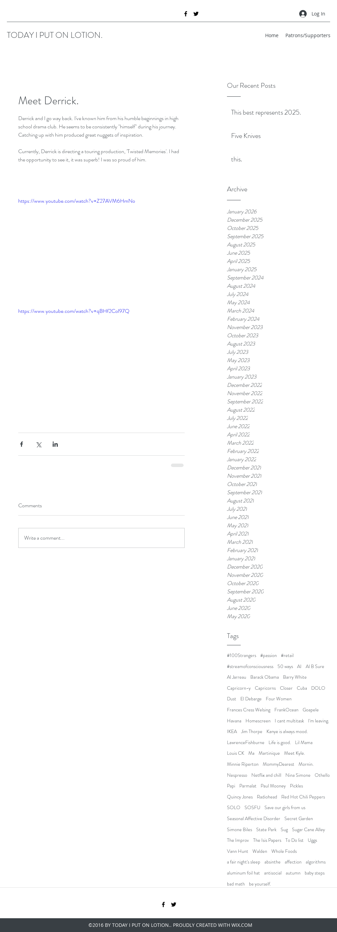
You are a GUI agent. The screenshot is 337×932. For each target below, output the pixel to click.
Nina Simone (298, 775)
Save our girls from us (284, 807)
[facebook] (185, 13)
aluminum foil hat (243, 873)
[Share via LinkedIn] (55, 444)
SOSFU (252, 807)
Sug (284, 829)
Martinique (269, 753)
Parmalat (248, 786)
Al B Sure (315, 666)
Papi (231, 786)
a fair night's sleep (243, 862)
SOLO (233, 807)
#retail (287, 655)
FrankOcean (286, 710)
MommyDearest (278, 764)
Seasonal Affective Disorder (253, 818)
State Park (266, 829)
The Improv (238, 840)
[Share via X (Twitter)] (38, 444)
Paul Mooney (273, 786)
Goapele (311, 710)
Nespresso (237, 775)
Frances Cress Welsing (248, 710)
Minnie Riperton (243, 764)
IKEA (232, 731)
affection (293, 862)
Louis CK (235, 753)
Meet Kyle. (294, 753)
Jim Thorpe (251, 731)
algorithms (316, 862)
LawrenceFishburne (245, 742)
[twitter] (196, 13)
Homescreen (258, 721)
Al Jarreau (236, 677)
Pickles (296, 786)
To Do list (294, 840)
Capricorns (265, 688)
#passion (268, 655)
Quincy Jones (240, 797)
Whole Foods (284, 851)
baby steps (315, 873)
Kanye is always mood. (287, 731)
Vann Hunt (237, 851)
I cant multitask (289, 721)
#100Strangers (241, 655)
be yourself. (260, 884)
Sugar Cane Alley (308, 829)
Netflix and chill (266, 775)
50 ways (285, 666)
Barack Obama (264, 677)
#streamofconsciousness (250, 666)
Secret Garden (298, 818)
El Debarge (251, 699)
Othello (322, 775)
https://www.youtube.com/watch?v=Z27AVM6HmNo (76, 201)
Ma (251, 753)
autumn (293, 873)
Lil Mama (304, 742)
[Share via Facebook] (21, 444)
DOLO (318, 688)
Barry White (295, 677)
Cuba (302, 688)
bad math (236, 884)
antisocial (273, 873)
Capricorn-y (239, 688)
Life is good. (280, 742)
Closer (286, 688)
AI (299, 666)
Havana (234, 721)
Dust (231, 699)
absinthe (272, 862)
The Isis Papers (267, 840)
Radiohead (267, 797)
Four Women (279, 699)
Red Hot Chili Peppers (303, 797)
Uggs (312, 840)
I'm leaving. (318, 721)
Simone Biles (239, 829)
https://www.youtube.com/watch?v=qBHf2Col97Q (73, 311)
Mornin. (306, 764)
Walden (259, 851)
